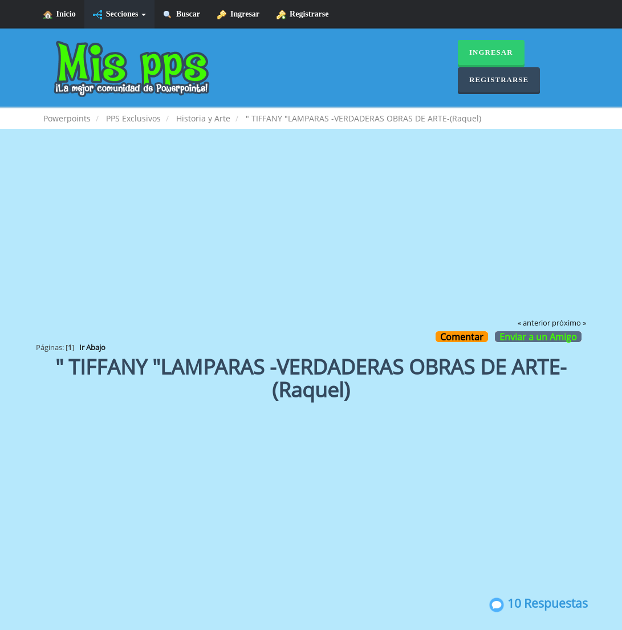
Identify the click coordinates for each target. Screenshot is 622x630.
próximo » (569, 323)
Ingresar (238, 14)
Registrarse (302, 14)
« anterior (534, 323)
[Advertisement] (311, 231)
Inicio (59, 14)
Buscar (181, 14)
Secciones (119, 14)
